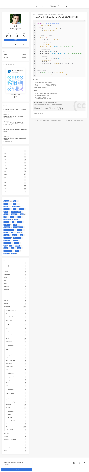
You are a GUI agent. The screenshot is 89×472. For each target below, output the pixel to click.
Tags (42, 6)
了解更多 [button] (6, 464)
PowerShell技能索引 (50, 6)
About (59, 6)
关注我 (15, 40)
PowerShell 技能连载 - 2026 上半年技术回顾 (15, 109)
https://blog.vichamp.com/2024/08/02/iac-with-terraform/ (48, 104)
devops (41, 113)
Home (24, 6)
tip (11, 111)
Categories (36, 6)
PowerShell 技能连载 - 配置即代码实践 (14, 123)
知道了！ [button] (16, 469)
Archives (29, 6)
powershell (47, 14)
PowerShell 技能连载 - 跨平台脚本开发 (14, 116)
